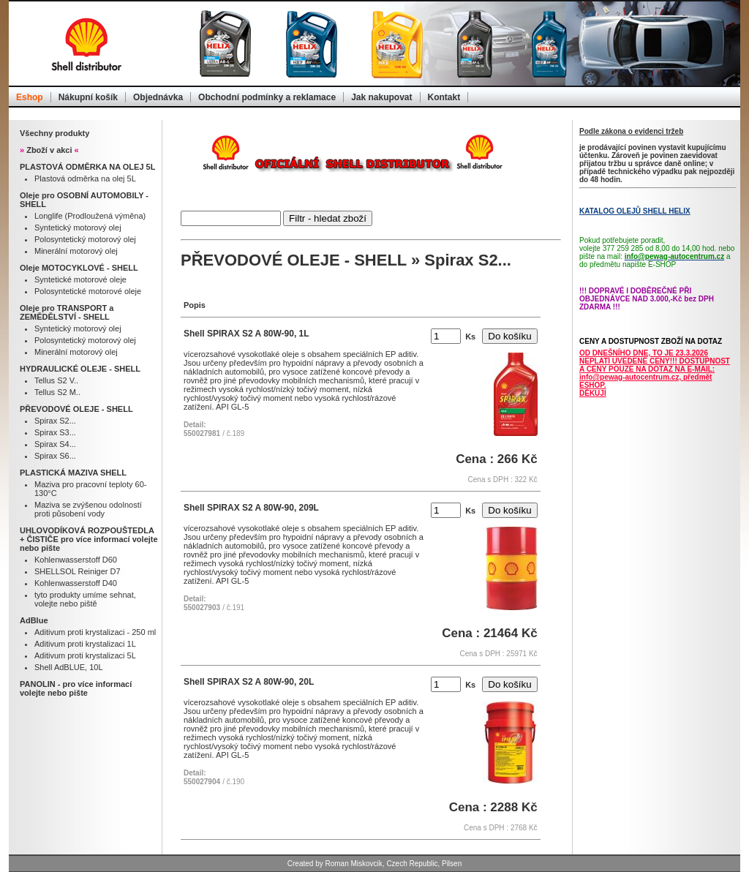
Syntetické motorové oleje (80, 279)
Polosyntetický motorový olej (85, 239)
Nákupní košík (88, 97)
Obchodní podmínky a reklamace (267, 97)
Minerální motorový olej (76, 251)
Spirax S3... (55, 432)
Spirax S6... (55, 455)
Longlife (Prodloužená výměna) (90, 215)
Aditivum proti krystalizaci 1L (85, 643)
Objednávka (158, 97)
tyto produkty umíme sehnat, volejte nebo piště (85, 599)
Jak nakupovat (381, 97)
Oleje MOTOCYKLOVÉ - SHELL (79, 267)
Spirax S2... (55, 420)
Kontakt (444, 97)
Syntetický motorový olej (77, 227)
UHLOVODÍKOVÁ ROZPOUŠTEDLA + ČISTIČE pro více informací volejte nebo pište (89, 539)
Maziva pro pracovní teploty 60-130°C (90, 488)
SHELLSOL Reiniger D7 (77, 571)
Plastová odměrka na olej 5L (85, 178)
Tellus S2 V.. (56, 380)
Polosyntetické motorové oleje (87, 291)
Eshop (29, 97)
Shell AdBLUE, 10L (68, 667)
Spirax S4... (55, 444)
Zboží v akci (49, 150)
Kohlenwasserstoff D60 (75, 559)
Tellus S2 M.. (57, 392)
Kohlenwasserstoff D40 (75, 583)
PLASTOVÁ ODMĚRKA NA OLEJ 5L (87, 166)
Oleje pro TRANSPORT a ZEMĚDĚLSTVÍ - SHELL (66, 312)
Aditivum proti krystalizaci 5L (85, 655)
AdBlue (34, 620)
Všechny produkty (54, 133)
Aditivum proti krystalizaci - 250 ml (95, 632)
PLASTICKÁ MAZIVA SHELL (73, 472)
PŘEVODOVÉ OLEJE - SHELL (76, 409)
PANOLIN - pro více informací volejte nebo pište (76, 688)
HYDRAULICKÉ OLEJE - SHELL (80, 368)
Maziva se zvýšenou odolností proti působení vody (88, 509)
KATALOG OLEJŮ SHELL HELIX (634, 211)
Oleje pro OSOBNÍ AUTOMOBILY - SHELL (84, 199)
